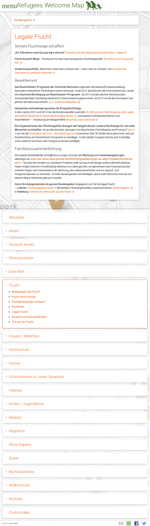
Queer (14, 458)
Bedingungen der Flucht (26, 291)
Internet (15, 390)
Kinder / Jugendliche (26, 404)
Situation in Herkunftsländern (29, 317)
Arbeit (14, 231)
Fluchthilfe (18, 306)
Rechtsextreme (21, 472)
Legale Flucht (20, 311)
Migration (17, 431)
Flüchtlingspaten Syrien (42, 187)
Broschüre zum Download (82, 119)
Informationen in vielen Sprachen (36, 377)
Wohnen (16, 499)
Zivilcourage (19, 512)
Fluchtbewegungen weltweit (28, 301)
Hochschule (19, 349)
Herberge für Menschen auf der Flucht (51, 191)
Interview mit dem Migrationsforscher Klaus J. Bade (96, 52)
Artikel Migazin (122, 187)
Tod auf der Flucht (22, 322)
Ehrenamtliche (21, 258)
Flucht (14, 285)
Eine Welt (16, 271)
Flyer (130, 129)
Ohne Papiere (20, 444)
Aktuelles (16, 217)
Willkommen (19, 485)
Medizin (15, 417)
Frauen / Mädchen (24, 336)
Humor (15, 363)
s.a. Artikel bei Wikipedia (64, 102)
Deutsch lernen (21, 244)
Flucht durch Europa (24, 296)
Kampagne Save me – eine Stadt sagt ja (52, 133)
